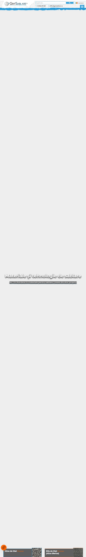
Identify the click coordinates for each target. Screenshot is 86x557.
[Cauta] (69, 3)
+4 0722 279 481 (41, 6)
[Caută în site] (51, 3)
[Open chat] (4, 547)
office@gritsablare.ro (56, 6)
